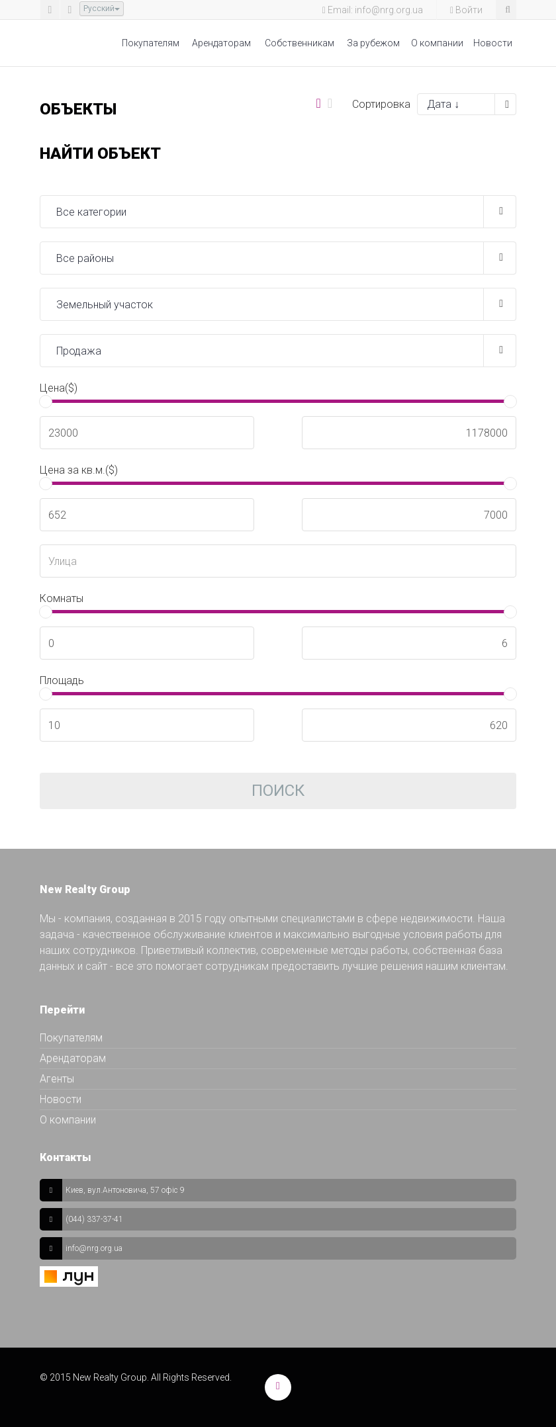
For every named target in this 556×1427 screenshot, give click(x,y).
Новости (492, 43)
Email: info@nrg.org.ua (372, 10)
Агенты (57, 1078)
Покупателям (150, 43)
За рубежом (373, 43)
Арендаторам (221, 43)
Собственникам (299, 43)
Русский (101, 8)
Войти (466, 10)
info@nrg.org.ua (94, 1248)
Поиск (278, 790)
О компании (437, 43)
